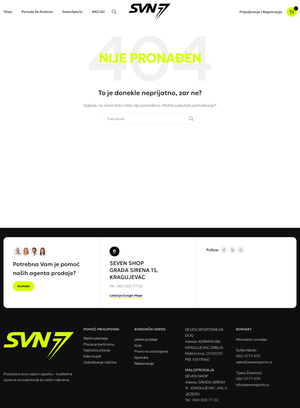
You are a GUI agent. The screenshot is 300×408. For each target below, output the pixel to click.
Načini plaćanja (95, 338)
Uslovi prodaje (146, 339)
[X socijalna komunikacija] (232, 250)
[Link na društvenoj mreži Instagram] (240, 250)
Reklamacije (144, 363)
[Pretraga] (114, 12)
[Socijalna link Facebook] (224, 250)
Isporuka (141, 357)
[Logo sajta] (150, 11)
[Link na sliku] (39, 343)
